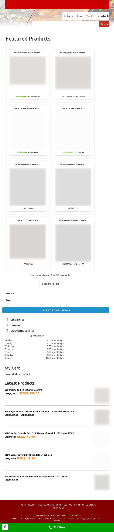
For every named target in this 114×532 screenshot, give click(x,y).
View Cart (90, 16)
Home (23, 504)
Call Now (59, 527)
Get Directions (17, 320)
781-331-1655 (17, 325)
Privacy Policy (58, 507)
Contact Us (68, 16)
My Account (91, 504)
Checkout (79, 16)
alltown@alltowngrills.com (23, 331)
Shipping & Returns (45, 504)
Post (8, 300)
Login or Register (103, 16)
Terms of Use (61, 504)
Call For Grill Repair (56, 310)
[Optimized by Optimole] (5, 527)
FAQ (70, 504)
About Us (31, 504)
